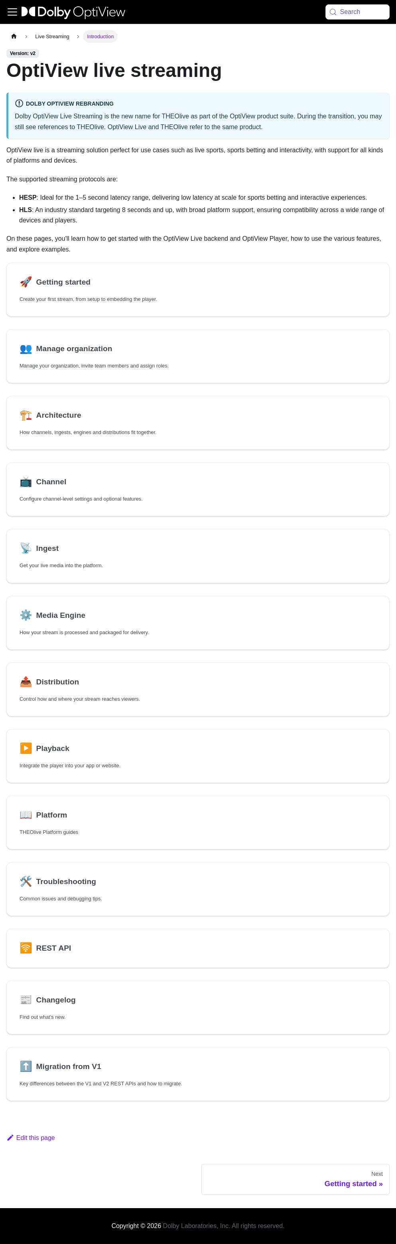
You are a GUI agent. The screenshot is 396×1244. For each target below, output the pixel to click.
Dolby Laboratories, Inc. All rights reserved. (224, 1225)
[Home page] (14, 36)
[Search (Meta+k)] (357, 12)
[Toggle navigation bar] (12, 12)
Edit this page (30, 1137)
